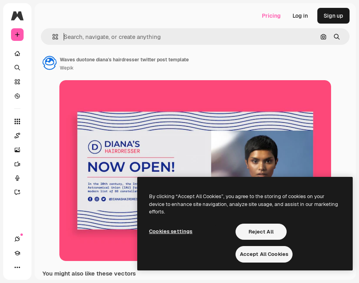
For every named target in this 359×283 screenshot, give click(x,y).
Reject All (261, 231)
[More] (17, 267)
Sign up (333, 15)
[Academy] (17, 253)
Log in (300, 15)
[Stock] (17, 81)
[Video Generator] (21, 164)
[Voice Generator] (21, 178)
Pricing (271, 15)
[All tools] (17, 121)
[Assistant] (21, 192)
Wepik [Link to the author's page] (67, 68)
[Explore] (17, 96)
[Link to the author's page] (49, 63)
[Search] (17, 67)
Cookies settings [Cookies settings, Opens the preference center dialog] (170, 231)
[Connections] (17, 239)
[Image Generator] (21, 149)
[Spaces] (21, 135)
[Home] (17, 53)
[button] (52, 37)
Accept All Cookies (264, 254)
